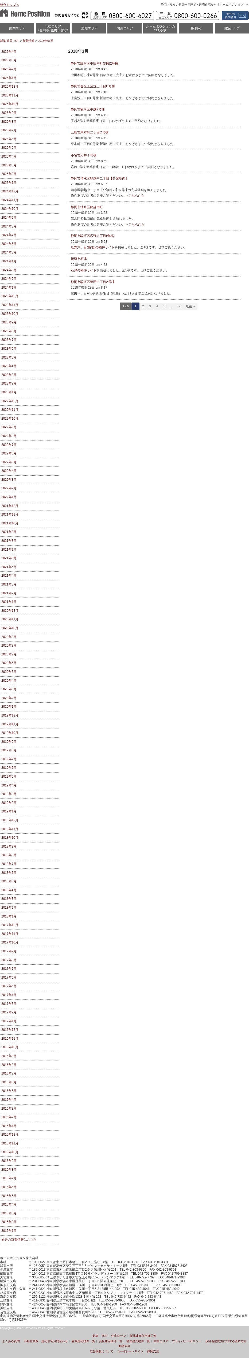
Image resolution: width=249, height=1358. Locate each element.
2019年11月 (9, 724)
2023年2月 (9, 383)
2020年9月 (9, 637)
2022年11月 (9, 410)
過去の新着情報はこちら (19, 1239)
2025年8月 (9, 122)
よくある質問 (11, 1341)
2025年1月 (9, 183)
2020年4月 (9, 680)
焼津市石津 (79, 259)
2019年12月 (9, 715)
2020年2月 (9, 698)
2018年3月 (9, 899)
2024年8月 (9, 226)
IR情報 (196, 30)
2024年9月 (9, 217)
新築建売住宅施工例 (143, 1335)
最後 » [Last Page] (190, 306)
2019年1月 (9, 811)
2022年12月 (9, 401)
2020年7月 (9, 654)
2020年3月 (9, 689)
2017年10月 (9, 942)
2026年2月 (9, 69)
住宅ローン (118, 1335)
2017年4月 (9, 995)
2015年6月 (9, 1187)
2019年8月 (9, 750)
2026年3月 (9, 60)
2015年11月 (9, 1143)
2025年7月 (9, 130)
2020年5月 (9, 672)
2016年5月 (9, 1091)
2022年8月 (9, 436)
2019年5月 (9, 776)
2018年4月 (9, 890)
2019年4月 (9, 785)
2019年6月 (9, 768)
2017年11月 (9, 934)
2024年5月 (9, 252)
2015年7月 (9, 1178)
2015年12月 (9, 1134)
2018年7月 (9, 864)
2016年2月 (9, 1117)
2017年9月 (9, 951)
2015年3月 (9, 1213)
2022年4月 (9, 471)
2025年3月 (9, 165)
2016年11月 (9, 1038)
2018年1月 (9, 916)
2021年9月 (9, 532)
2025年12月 (9, 86)
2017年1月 (9, 1021)
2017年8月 (9, 960)
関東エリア (124, 30)
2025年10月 (9, 104)
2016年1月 (9, 1126)
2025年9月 (9, 113)
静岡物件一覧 (17, 30)
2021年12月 (9, 506)
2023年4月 (9, 366)
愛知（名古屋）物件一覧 (89, 30)
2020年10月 (9, 628)
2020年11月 (9, 619)
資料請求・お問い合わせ (234, 15)
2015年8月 (9, 1170)
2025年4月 (9, 156)
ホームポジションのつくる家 (160, 30)
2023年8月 (9, 331)
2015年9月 (9, 1161)
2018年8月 (9, 855)
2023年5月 (9, 357)
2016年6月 (9, 1082)
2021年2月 (9, 593)
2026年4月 (9, 52)
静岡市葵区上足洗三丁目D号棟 (93, 86)
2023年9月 (9, 322)
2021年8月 (9, 541)
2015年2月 (9, 1222)
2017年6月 (9, 977)
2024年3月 (9, 270)
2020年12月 (9, 611)
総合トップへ (9, 5)
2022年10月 (9, 418)
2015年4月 (9, 1204)
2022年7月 (9, 445)
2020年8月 (9, 645)
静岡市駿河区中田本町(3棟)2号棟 (94, 63)
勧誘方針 (124, 1346)
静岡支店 (153, 1351)
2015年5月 (9, 1196)
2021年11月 (9, 514)
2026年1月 (9, 78)
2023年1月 (9, 392)
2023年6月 (9, 348)
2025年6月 (9, 139)
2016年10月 (9, 1047)
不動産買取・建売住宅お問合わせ (46, 1341)
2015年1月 (9, 1231)
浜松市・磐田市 (53, 30)
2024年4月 (9, 261)
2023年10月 (9, 314)
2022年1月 (9, 497)
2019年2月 (9, 803)
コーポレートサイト (130, 1351)
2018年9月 (9, 846)
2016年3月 (9, 1108)
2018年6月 (9, 873)
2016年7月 (9, 1073)
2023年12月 (9, 296)
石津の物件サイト (83, 270)
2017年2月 (9, 1012)
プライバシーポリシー (186, 1341)
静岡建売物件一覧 (83, 1341)
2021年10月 (9, 523)
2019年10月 (9, 733)
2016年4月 (9, 1100)
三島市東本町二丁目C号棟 (89, 132)
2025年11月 (9, 95)
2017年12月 (9, 925)
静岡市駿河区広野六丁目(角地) (93, 236)
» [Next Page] (180, 306)
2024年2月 (9, 279)
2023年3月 (9, 375)
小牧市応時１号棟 (83, 155)
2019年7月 (9, 759)
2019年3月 (9, 794)
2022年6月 (9, 453)
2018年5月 (9, 881)
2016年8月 (9, 1065)
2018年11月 (9, 829)
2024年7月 (9, 235)
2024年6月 (9, 244)
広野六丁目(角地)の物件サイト (93, 247)
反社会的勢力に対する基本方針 (226, 1341)
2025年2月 (9, 174)
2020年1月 (9, 706)
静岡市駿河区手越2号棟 (88, 109)
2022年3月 (9, 480)
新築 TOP (99, 1335)
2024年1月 (9, 287)
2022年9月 (9, 427)
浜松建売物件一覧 (110, 1341)
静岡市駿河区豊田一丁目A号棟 (93, 282)
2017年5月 (9, 986)
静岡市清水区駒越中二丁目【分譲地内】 (100, 178)
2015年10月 (9, 1152)
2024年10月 (9, 209)
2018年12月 (9, 820)
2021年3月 (9, 584)
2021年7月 (9, 549)
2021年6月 (9, 558)
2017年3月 (9, 1004)
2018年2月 (9, 907)
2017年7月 (9, 969)
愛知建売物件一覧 (138, 1341)
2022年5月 (9, 462)
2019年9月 (9, 742)
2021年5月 (9, 567)
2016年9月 (9, 1056)
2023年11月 (9, 305)
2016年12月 (9, 1030)
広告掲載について (101, 1351)
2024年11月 (9, 200)
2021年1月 (9, 602)
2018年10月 (9, 838)
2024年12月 (9, 191)
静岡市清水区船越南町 (87, 207)
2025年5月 (9, 148)
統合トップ (232, 30)
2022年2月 (9, 488)
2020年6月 (9, 663)
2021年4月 (9, 575)
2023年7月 (9, 340)
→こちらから (135, 195)
